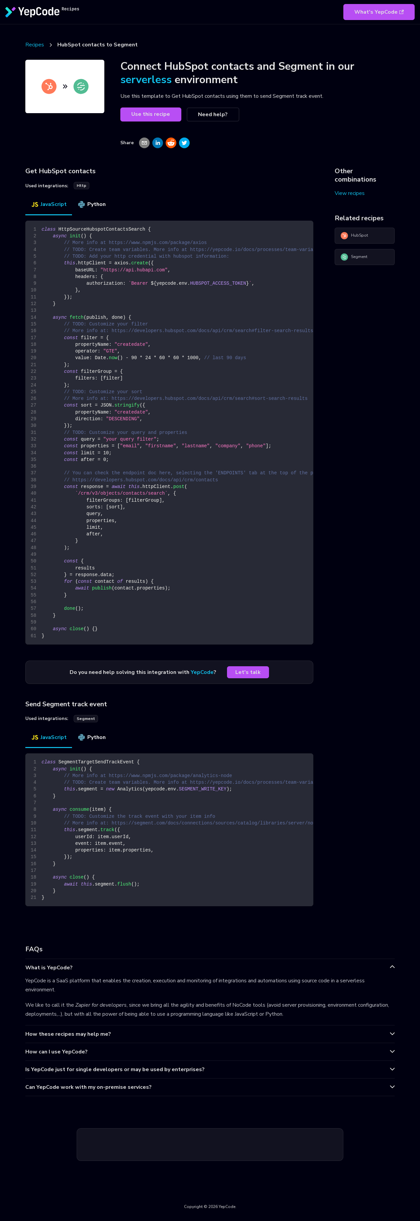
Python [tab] (91, 204)
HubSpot (354, 236)
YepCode (202, 672)
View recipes (350, 193)
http (81, 185)
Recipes (34, 44)
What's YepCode (379, 12)
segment (86, 718)
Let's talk (248, 672)
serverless (146, 79)
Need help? (213, 114)
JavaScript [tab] (49, 204)
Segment (353, 257)
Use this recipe (150, 114)
